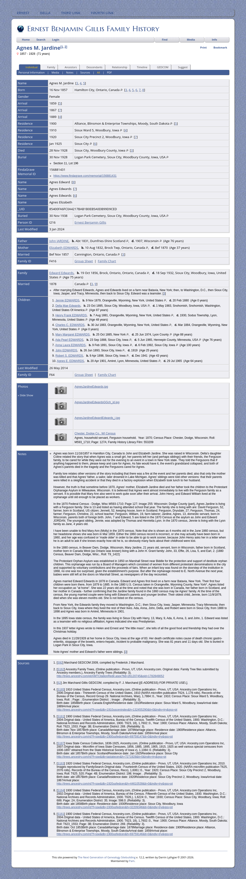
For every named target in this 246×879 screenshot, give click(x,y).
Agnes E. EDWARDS (70, 361)
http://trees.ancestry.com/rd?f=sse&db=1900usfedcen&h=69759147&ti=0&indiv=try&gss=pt (115, 736)
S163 (60, 763)
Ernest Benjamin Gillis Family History (92, 28)
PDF (109, 72)
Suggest (181, 67)
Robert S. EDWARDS (69, 355)
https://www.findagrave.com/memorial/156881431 (85, 175)
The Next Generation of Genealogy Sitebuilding (106, 857)
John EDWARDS (66, 350)
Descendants (92, 67)
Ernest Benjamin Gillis (90, 222)
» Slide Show (25, 395)
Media (191, 39)
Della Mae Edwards (67, 305)
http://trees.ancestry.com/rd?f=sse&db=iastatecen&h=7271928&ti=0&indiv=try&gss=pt (111, 756)
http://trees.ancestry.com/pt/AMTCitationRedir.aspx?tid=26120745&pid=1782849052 (110, 676)
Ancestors (68, 67)
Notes (69, 72)
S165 (60, 689)
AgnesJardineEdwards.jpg (91, 386)
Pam (132, 861)
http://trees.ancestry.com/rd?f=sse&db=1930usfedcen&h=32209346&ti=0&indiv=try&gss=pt (115, 807)
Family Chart (107, 261)
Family (49, 67)
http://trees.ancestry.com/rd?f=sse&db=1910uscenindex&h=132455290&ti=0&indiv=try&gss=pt (117, 709)
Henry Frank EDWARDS (71, 315)
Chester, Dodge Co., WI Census (95, 433)
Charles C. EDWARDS (70, 325)
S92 (59, 662)
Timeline (140, 67)
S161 (60, 716)
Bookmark (220, 47)
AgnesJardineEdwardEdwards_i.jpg (97, 418)
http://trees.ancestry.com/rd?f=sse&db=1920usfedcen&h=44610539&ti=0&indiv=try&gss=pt (115, 783)
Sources (85, 72)
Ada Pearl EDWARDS (69, 340)
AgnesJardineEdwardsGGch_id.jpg (96, 402)
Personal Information (31, 72)
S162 (60, 669)
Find (165, 39)
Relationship (117, 67)
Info (214, 39)
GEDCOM (160, 67)
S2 (59, 682)
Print (203, 47)
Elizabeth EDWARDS (63, 247)
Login (55, 39)
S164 (60, 790)
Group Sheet (83, 261)
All (98, 72)
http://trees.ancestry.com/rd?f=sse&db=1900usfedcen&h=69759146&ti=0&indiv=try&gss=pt (115, 834)
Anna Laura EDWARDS (70, 345)
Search (41, 39)
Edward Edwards (61, 273)
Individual (29, 67)
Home (26, 39)
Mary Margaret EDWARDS (72, 334)
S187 (60, 743)
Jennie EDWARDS (67, 300)
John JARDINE (58, 241)
